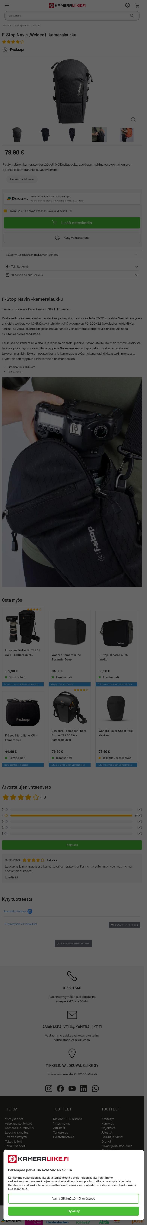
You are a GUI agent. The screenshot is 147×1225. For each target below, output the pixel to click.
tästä (23, 1188)
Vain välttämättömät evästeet (73, 1198)
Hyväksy (74, 1211)
